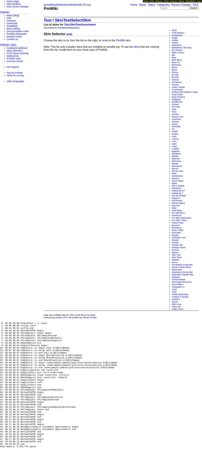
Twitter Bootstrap (180, 294)
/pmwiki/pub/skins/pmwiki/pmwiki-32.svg (67, 4)
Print (166, 1)
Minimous (176, 161)
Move (181, 1)
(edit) (69, 34)
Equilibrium (177, 102)
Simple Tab (177, 245)
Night (174, 183)
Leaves (175, 139)
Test (48, 20)
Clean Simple (178, 87)
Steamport (177, 269)
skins (137, 46)
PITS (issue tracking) (18, 53)
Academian (177, 35)
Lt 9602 (175, 149)
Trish (174, 292)
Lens (174, 141)
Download (12, 23)
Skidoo (175, 252)
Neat (174, 173)
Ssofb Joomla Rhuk (181, 267)
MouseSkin (73, 317)
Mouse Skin (177, 171)
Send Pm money (15, 75)
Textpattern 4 (178, 287)
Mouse (175, 168)
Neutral (175, 178)
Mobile (175, 163)
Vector (175, 301)
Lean (174, 136)
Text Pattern (178, 284)
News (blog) (13, 15)
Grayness (176, 119)
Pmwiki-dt (176, 215)
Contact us (12, 39)
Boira (174, 70)
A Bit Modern (178, 33)
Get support (13, 67)
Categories (163, 4)
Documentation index (18, 31)
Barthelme (177, 45)
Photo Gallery (178, 203)
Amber (175, 42)
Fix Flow (176, 107)
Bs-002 (175, 77)
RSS (195, 4)
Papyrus (176, 198)
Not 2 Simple (178, 186)
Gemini (175, 114)
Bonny (175, 72)
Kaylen (175, 134)
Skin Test (176, 255)
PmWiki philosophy (17, 34)
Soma (175, 262)
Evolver (175, 104)
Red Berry (177, 227)
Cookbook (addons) (17, 48)
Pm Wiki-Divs (178, 213)
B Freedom (177, 50)
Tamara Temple (89, 317)
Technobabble (179, 279)
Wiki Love (176, 304)
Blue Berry (177, 60)
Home (133, 4)
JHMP (175, 131)
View (145, 1)
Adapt (175, 38)
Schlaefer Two (179, 237)
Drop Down (177, 94)
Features (11, 20)
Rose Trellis (177, 230)
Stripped (176, 277)
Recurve (176, 225)
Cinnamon (177, 82)
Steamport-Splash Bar (182, 274)
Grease (175, 121)
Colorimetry (177, 89)
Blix (173, 55)
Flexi (174, 112)
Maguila (176, 151)
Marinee (176, 158)
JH (173, 129)
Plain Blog (177, 210)
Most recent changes (18, 6)
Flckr (174, 109)
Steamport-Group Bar (182, 272)
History (158, 1)
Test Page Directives (182, 282)
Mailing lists (13, 56)
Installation (12, 26)
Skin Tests (177, 257)
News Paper (178, 181)
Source (173, 1)
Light (174, 144)
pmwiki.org (8, 45)
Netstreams (177, 176)
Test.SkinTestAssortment (80, 24)
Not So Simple (179, 195)
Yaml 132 (176, 306)
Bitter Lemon (178, 52)
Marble (175, 156)
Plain (174, 208)
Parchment (177, 200)
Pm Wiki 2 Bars (179, 220)
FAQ (9, 18)
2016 (174, 30)
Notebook (176, 188)
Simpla (175, 240)
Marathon (176, 153)
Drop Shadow (178, 97)
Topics (151, 4)
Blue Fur (176, 62)
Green (175, 124)
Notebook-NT (178, 190)
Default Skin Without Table (185, 92)
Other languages (15, 81)
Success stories (15, 61)
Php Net (176, 205)
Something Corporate (182, 264)
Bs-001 (175, 75)
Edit (152, 1)
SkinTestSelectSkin (73, 20)
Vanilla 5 (176, 299)
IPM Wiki (176, 126)
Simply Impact (179, 247)
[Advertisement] (13, 105)
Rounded (176, 232)
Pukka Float (177, 223)
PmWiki (51, 8)
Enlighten (176, 99)
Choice (175, 79)
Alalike (175, 40)
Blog (174, 57)
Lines (174, 146)
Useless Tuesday (180, 297)
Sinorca (175, 250)
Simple (175, 242)
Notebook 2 (177, 193)
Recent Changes (181, 4)
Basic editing (13, 28)
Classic (175, 84)
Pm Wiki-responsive (181, 218)
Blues (174, 67)
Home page (13, 1)
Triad (174, 289)
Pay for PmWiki (15, 73)
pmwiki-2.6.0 (61, 317)
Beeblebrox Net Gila (181, 47)
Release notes (14, 36)
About (142, 4)
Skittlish (175, 260)
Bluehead (176, 65)
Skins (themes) (14, 50)
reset (105, 40)
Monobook (177, 166)
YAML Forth (177, 309)
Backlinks (190, 1)
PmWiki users (14, 58)
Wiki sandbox (14, 4)
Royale (175, 235)
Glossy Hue (177, 116)
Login (199, 1)
